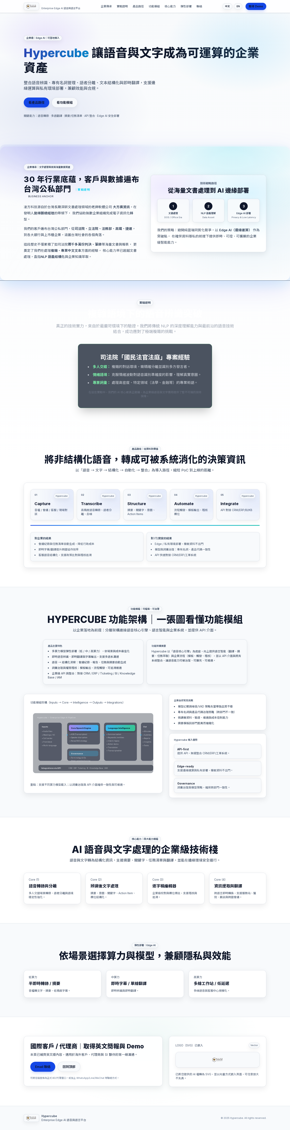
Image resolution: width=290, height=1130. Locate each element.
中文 (227, 6)
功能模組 (154, 6)
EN (238, 6)
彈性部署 (186, 6)
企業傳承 (106, 6)
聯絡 (199, 6)
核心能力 (170, 6)
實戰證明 (122, 6)
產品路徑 (138, 6)
